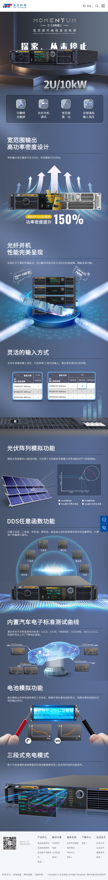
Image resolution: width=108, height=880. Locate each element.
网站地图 (28, 874)
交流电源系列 (43, 848)
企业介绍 (100, 843)
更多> (40, 862)
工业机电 (56, 852)
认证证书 (100, 848)
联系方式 (6, 874)
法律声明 (39, 874)
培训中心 (71, 852)
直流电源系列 (43, 843)
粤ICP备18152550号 (96, 874)
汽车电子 (56, 843)
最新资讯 (100, 852)
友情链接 (17, 874)
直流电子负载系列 (44, 854)
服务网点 (71, 848)
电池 (54, 848)
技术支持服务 (73, 843)
